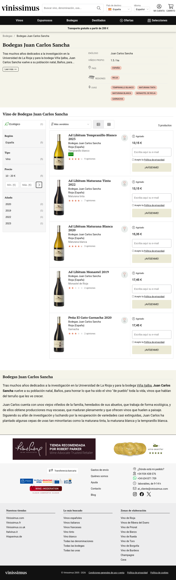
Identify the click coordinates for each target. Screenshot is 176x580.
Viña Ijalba (144, 385)
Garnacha (118, 99)
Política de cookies (160, 572)
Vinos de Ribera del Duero (135, 522)
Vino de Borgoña (130, 545)
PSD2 (26, 481)
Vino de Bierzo (129, 531)
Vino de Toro (128, 541)
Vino (24, 159)
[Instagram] (135, 494)
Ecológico (24, 124)
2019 (24, 210)
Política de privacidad (154, 160)
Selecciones (157, 20)
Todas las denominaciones (78, 541)
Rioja (115, 78)
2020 (24, 204)
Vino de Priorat (129, 527)
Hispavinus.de (14, 536)
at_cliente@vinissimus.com (153, 488)
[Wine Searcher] (138, 449)
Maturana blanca (122, 93)
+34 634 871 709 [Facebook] (147, 478)
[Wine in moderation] (46, 490)
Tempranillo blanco (123, 87)
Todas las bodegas (73, 545)
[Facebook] (142, 494)
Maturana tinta (147, 87)
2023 (24, 223)
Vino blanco (69, 536)
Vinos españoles (72, 518)
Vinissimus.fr (13, 522)
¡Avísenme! (152, 167)
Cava (123, 559)
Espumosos (44, 20)
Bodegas (72, 20)
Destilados (99, 20)
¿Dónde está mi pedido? (151, 469)
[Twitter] (149, 494)
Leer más (9, 69)
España (116, 68)
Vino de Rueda (129, 536)
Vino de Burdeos (130, 550)
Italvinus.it (12, 531)
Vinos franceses (72, 527)
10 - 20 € (24, 175)
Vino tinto (68, 531)
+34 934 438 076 (146, 473)
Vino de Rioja (128, 518)
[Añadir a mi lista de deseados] (124, 137)
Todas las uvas (71, 550)
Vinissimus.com (15, 518)
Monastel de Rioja (145, 93)
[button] (159, 8)
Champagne (127, 555)
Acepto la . (148, 159)
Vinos (19, 20)
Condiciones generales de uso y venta (106, 572)
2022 (24, 217)
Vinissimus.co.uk (15, 527)
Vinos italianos (71, 522)
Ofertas (126, 20)
